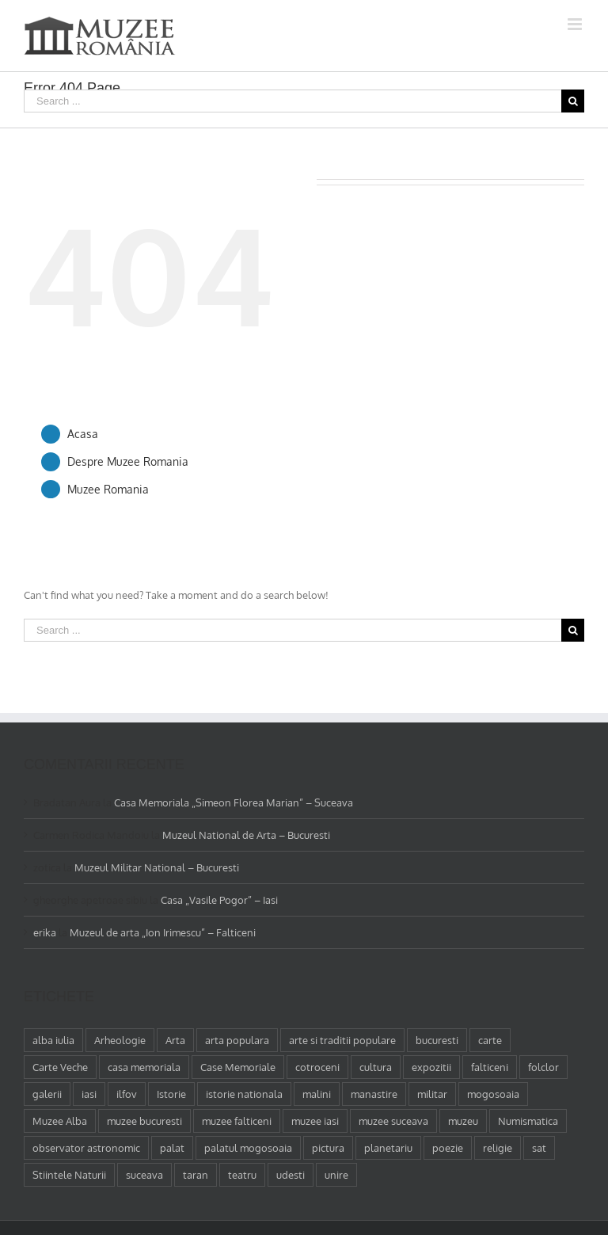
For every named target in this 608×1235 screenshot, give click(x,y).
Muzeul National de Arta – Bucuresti (246, 835)
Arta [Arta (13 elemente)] (175, 1040)
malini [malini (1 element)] (316, 1094)
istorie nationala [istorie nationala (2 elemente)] (244, 1094)
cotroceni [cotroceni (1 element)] (317, 1067)
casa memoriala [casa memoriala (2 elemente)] (144, 1067)
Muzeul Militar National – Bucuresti (156, 867)
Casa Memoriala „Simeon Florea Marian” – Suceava (233, 802)
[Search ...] (292, 101)
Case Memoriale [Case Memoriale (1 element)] (238, 1067)
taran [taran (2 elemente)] (195, 1174)
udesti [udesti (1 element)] (290, 1174)
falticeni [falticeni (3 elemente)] (489, 1067)
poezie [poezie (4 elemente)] (447, 1148)
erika (44, 932)
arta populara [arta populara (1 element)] (237, 1040)
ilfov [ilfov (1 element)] (126, 1094)
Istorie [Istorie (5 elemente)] (171, 1094)
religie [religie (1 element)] (497, 1148)
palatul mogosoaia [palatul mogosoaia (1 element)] (248, 1148)
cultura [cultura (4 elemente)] (375, 1067)
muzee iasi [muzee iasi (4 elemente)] (315, 1121)
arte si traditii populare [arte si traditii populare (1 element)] (342, 1040)
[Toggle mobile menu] (576, 24)
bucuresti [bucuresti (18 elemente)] (437, 1040)
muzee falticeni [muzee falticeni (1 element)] (237, 1121)
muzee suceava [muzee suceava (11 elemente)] (393, 1121)
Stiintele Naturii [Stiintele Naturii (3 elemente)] (69, 1174)
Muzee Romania (108, 489)
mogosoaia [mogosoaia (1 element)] (493, 1094)
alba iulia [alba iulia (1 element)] (53, 1040)
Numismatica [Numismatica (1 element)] (528, 1121)
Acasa (82, 433)
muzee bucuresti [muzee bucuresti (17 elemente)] (144, 1121)
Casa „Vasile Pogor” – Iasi (219, 900)
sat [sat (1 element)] (539, 1148)
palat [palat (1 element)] (172, 1148)
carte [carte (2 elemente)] (490, 1040)
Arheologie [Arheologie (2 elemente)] (120, 1040)
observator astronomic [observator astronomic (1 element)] (86, 1148)
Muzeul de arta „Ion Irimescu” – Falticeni (163, 932)
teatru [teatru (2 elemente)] (242, 1174)
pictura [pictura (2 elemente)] (328, 1148)
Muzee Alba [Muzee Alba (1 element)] (59, 1121)
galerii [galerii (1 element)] (47, 1094)
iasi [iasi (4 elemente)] (89, 1094)
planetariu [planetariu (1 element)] (388, 1148)
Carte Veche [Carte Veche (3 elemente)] (60, 1067)
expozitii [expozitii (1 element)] (431, 1067)
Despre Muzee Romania (127, 461)
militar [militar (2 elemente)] (432, 1094)
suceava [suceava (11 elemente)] (144, 1174)
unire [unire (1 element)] (336, 1174)
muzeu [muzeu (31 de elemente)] (463, 1121)
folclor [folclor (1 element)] (543, 1067)
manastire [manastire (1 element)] (374, 1094)
